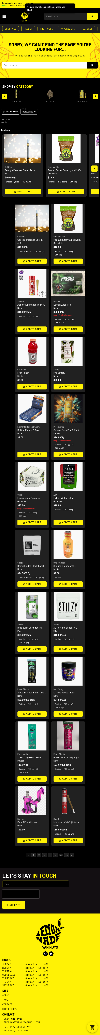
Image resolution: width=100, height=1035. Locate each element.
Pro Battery (59, 372)
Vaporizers (67, 28)
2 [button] (39, 855)
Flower (28, 28)
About (6, 995)
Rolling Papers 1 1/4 (28, 430)
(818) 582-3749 (12, 1018)
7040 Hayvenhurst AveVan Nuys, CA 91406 (16, 1028)
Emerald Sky (53, 167)
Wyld (19, 495)
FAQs (5, 999)
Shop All (10, 28)
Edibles (87, 28)
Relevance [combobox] (28, 111)
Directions (9, 1008)
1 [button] (33, 855)
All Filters (10, 111)
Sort (24, 109)
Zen (55, 495)
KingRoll (57, 819)
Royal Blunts (23, 689)
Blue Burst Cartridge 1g (29, 627)
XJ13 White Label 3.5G (65, 627)
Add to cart (23, 191)
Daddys (20, 819)
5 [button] (55, 855)
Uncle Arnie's (59, 563)
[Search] (92, 16)
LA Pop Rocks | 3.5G (64, 692)
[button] (22, 4)
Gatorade (21, 369)
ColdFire (8, 167)
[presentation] (20, 894)
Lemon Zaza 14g (62, 304)
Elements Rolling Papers (28, 427)
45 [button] (66, 855)
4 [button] (50, 855)
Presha (57, 301)
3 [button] (44, 855)
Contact (7, 1004)
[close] (72, 8)
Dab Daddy (58, 689)
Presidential (59, 427)
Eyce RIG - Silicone (27, 822)
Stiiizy (56, 369)
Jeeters (20, 301)
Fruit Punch (23, 372)
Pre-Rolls (46, 28)
